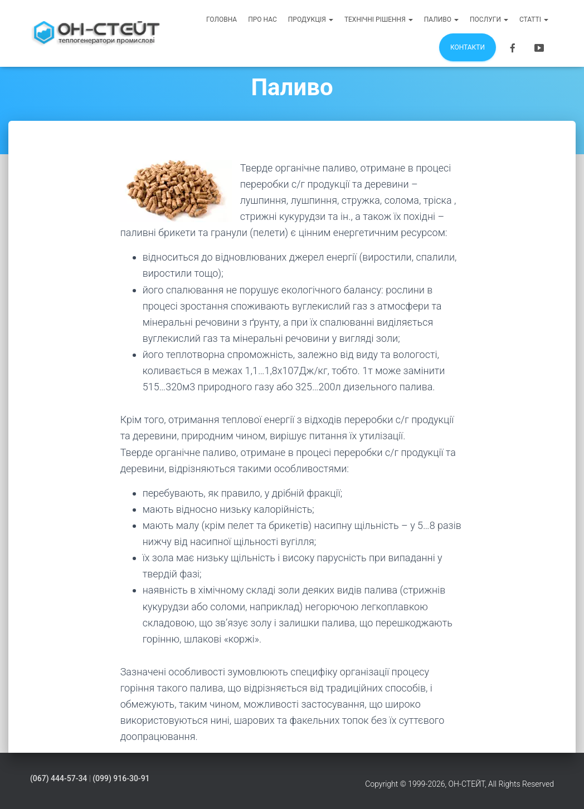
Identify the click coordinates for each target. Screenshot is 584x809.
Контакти (467, 47)
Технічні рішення (378, 19)
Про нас (262, 19)
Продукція (310, 19)
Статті (533, 19)
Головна (221, 19)
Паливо (441, 19)
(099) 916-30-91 (121, 778)
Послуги (489, 19)
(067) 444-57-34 (58, 778)
